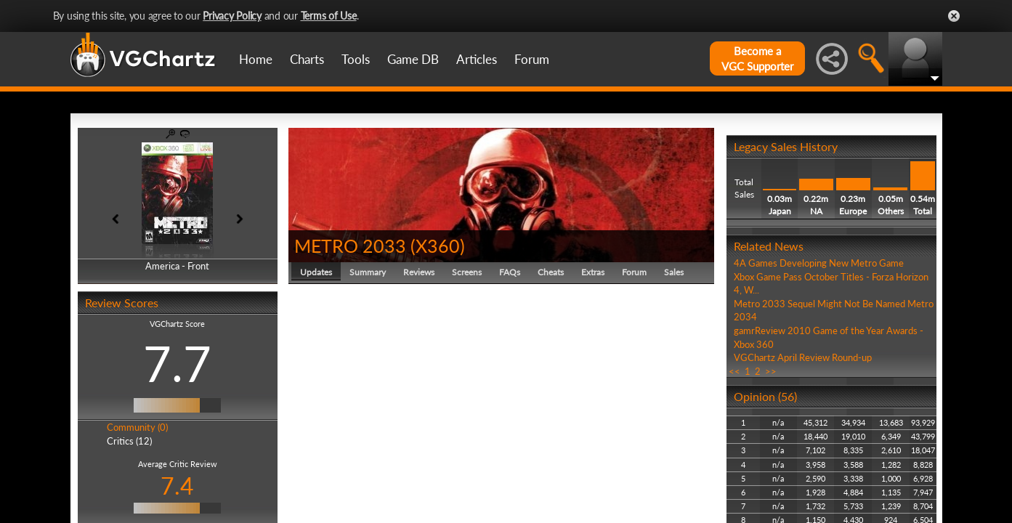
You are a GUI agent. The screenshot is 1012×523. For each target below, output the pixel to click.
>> (771, 371)
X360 (438, 245)
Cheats (551, 272)
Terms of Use (329, 15)
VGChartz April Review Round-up (803, 357)
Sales (674, 272)
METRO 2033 (350, 245)
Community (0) (137, 427)
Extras (592, 272)
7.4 (177, 485)
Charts (307, 59)
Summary (367, 272)
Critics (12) (129, 441)
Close (954, 16)
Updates (316, 272)
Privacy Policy (232, 15)
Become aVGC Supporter (757, 58)
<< (734, 371)
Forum (531, 59)
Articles (476, 59)
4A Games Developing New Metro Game (819, 263)
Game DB (413, 59)
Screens (467, 272)
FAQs (509, 272)
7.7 (177, 363)
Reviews (418, 272)
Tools (355, 59)
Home (255, 59)
